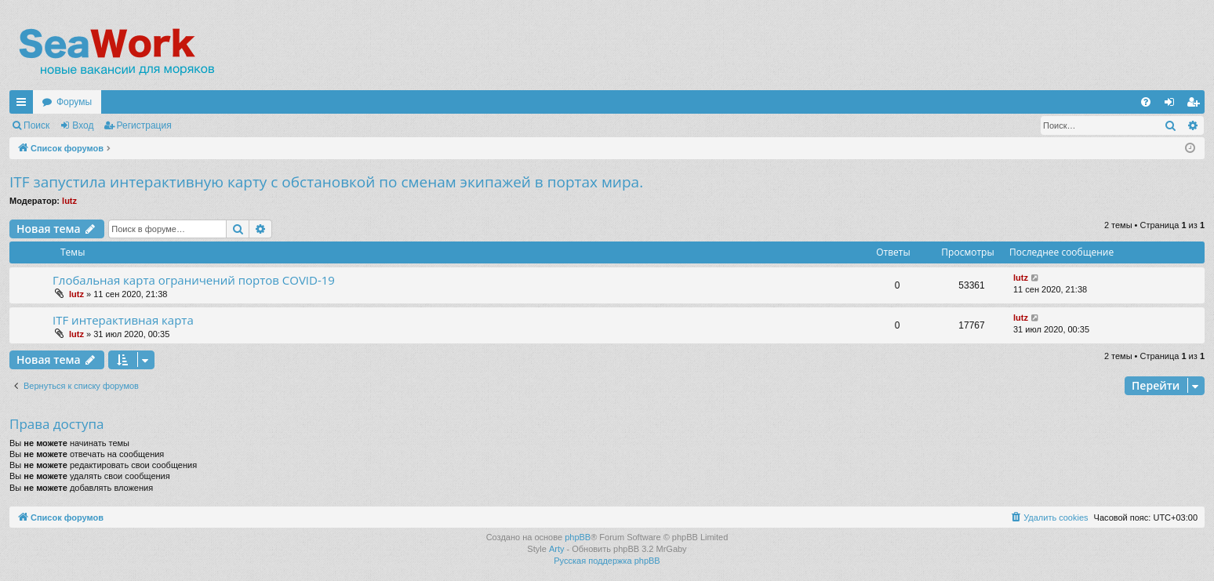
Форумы (74, 101)
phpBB (578, 537)
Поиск (36, 125)
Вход (82, 125)
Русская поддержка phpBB (607, 560)
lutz (69, 200)
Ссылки (24, 105)
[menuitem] (1146, 102)
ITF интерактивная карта (123, 320)
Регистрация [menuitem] (1196, 105)
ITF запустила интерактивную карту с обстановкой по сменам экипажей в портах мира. (326, 182)
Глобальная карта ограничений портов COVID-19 (194, 280)
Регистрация (144, 125)
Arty (557, 549)
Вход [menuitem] (1173, 105)
